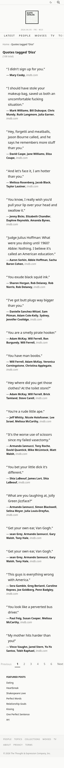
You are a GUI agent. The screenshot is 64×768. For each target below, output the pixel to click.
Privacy (18, 744)
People (25, 35)
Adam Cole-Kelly (27, 315)
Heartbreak (12, 688)
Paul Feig (15, 618)
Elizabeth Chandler (38, 216)
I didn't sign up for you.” (26, 69)
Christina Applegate (38, 365)
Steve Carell (26, 398)
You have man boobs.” (25, 355)
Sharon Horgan (19, 283)
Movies (41, 35)
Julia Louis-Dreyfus (36, 511)
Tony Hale (22, 538)
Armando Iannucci (22, 446)
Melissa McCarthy (26, 421)
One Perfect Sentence (18, 714)
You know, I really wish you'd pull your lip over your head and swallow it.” (32, 205)
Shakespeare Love (16, 693)
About (7, 744)
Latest (9, 35)
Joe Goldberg (25, 590)
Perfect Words (13, 698)
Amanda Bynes (40, 220)
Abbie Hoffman (38, 260)
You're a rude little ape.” (26, 411)
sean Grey (16, 534)
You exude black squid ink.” (29, 277)
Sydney (44, 315)
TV (53, 35)
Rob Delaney (39, 283)
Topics (18, 739)
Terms (28, 744)
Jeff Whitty (17, 417)
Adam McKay (18, 338)
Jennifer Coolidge (17, 319)
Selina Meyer (14, 511)
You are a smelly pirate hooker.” (32, 332)
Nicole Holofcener (36, 417)
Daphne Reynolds (17, 220)
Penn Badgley (44, 590)
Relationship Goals (16, 703)
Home (6, 44)
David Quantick (16, 450)
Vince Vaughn (19, 647)
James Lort (35, 478)
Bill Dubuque (38, 110)
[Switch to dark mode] (51, 2)
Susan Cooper (32, 618)
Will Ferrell (35, 338)
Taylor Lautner (15, 186)
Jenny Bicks (17, 216)
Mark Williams (19, 110)
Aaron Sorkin (18, 260)
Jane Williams (35, 154)
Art (8, 719)
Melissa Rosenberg (22, 182)
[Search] (58, 2)
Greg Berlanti (36, 586)
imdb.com (32, 75)
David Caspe (18, 154)
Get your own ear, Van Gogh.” (30, 528)
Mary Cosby (17, 75)
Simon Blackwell (45, 507)
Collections (32, 739)
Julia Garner (46, 114)
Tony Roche (42, 446)
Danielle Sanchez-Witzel (25, 311)
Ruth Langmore (27, 114)
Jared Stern (36, 647)
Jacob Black (42, 182)
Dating (9, 682)
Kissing (10, 709)
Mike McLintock (38, 450)
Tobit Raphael (25, 651)
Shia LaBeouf (18, 478)
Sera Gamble (18, 586)
